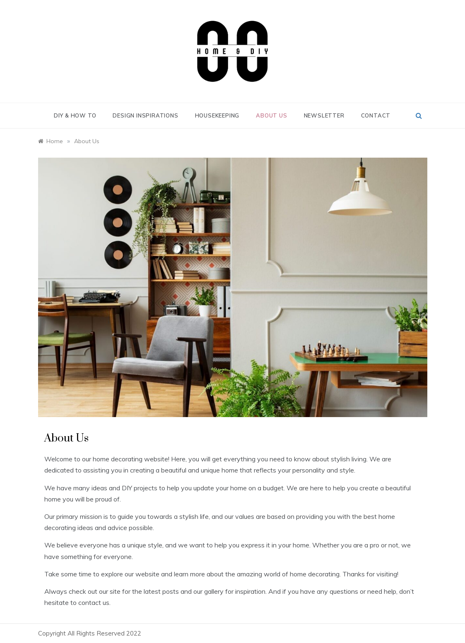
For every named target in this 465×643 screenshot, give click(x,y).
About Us (271, 115)
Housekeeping (217, 115)
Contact (376, 115)
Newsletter (324, 115)
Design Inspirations (145, 115)
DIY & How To (75, 115)
